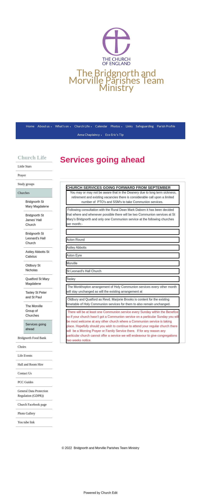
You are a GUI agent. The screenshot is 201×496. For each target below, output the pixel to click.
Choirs (22, 346)
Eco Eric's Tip (114, 134)
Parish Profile (166, 126)
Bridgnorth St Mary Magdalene (37, 204)
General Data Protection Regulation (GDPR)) (33, 393)
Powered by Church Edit (101, 492)
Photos (115, 126)
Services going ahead (36, 327)
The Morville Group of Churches (34, 310)
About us (43, 126)
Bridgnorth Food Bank (32, 338)
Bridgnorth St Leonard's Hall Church (36, 238)
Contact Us (25, 373)
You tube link (26, 422)
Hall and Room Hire (30, 364)
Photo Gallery (26, 413)
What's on (62, 126)
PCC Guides (25, 382)
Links (129, 126)
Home (30, 126)
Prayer (22, 175)
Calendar (101, 126)
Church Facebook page (32, 404)
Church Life (82, 126)
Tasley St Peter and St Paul (36, 295)
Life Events (25, 355)
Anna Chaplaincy (88, 134)
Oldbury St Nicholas (33, 268)
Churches (23, 193)
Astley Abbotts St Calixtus (37, 254)
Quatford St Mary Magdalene (37, 281)
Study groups (26, 184)
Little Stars (25, 166)
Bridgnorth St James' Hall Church (35, 220)
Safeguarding (145, 126)
